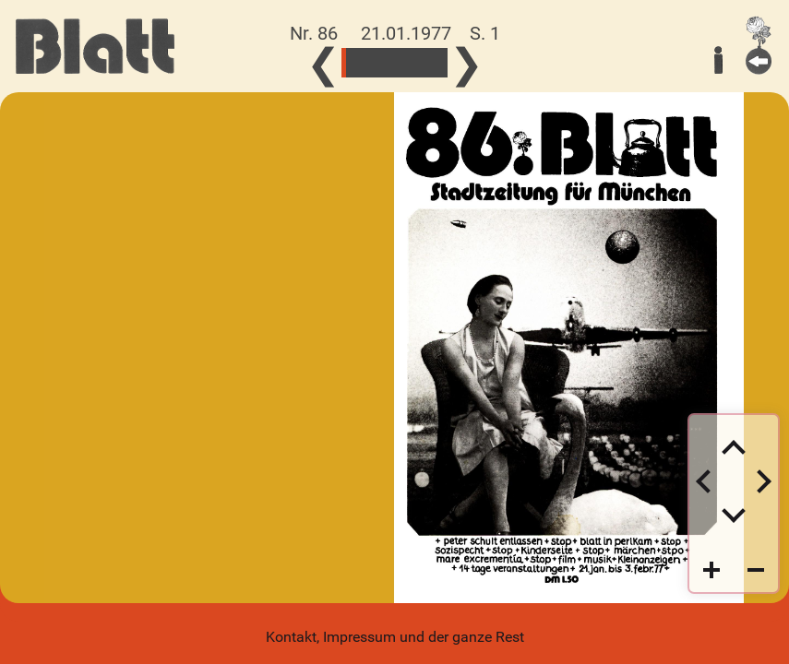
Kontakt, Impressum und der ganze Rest (395, 637)
